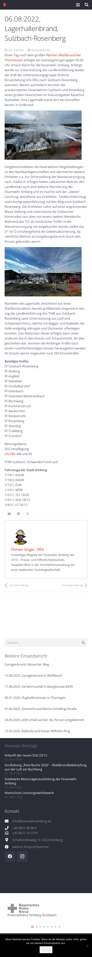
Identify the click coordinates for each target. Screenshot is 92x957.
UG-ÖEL (10, 454)
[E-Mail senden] (9, 514)
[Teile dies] (18, 514)
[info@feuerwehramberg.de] (8, 821)
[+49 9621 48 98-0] (8, 828)
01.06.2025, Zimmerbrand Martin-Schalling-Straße (41, 709)
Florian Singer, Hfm (27, 549)
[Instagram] (22, 856)
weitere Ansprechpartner (30, 847)
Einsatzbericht (41, 50)
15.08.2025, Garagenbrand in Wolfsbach (33, 675)
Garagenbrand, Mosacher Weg (27, 664)
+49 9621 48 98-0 (24, 828)
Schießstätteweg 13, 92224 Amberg (37, 840)
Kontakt (12, 811)
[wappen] (4, 5)
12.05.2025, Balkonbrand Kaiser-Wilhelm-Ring (37, 731)
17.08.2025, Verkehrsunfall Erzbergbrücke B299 (39, 687)
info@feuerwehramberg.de (31, 821)
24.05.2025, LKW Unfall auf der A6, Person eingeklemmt (44, 720)
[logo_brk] (46, 909)
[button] (78, 5)
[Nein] (87, 946)
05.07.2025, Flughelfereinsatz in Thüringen (35, 698)
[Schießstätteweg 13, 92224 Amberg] (8, 840)
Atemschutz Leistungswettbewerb (29, 793)
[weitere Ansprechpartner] (8, 846)
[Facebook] (10, 856)
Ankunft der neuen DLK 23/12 (26, 755)
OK (46, 949)
